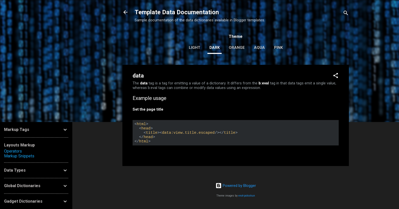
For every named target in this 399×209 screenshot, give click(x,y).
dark (214, 47)
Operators (13, 151)
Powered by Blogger (236, 185)
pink (278, 47)
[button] (336, 76)
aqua (259, 47)
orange (237, 47)
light (194, 47)
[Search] (346, 14)
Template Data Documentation (177, 12)
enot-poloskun (246, 195)
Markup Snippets (19, 156)
